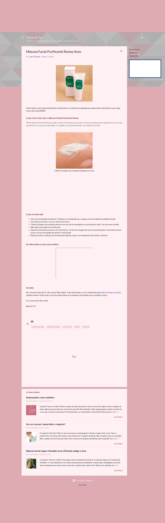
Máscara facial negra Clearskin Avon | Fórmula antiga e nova (56, 451)
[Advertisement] (69, 16)
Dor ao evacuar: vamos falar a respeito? (45, 424)
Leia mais (118, 417)
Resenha (86, 327)
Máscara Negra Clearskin (111, 293)
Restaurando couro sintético (40, 397)
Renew (77, 327)
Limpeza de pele (38, 327)
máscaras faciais (53, 327)
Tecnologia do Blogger (83, 481)
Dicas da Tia (34, 37)
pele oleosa (67, 327)
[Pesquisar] (142, 38)
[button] (121, 51)
